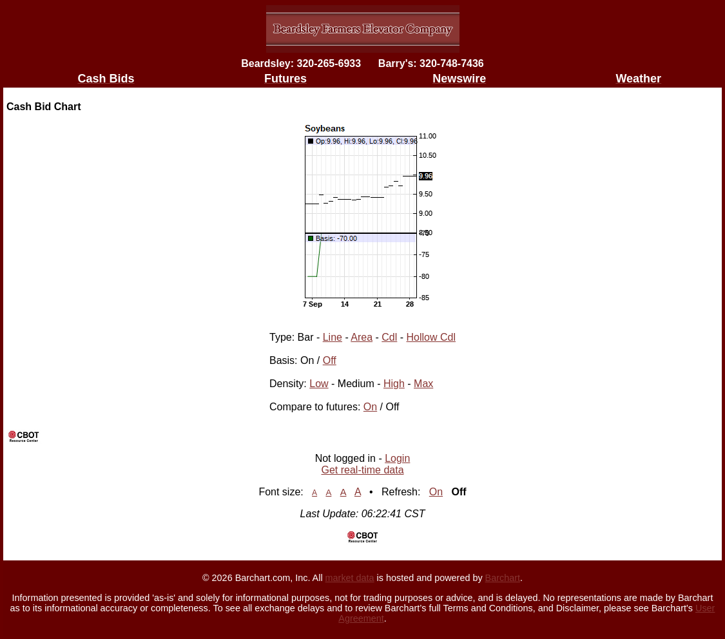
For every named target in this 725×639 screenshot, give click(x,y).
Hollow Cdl (431, 337)
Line (332, 337)
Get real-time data (362, 469)
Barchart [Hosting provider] (502, 578)
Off (329, 360)
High (394, 383)
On (370, 406)
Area (361, 337)
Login (397, 458)
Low (318, 383)
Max (423, 383)
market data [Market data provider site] (349, 578)
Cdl (389, 337)
